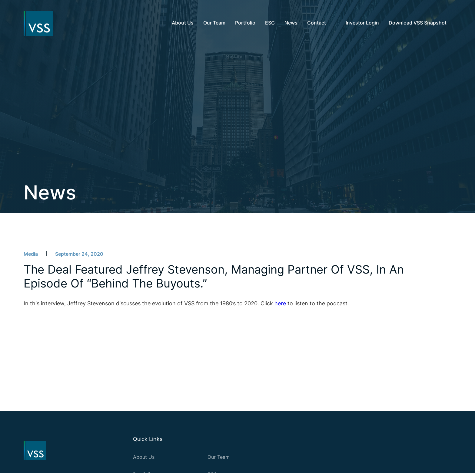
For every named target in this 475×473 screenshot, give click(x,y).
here (280, 303)
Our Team (219, 457)
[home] (36, 23)
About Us (143, 457)
